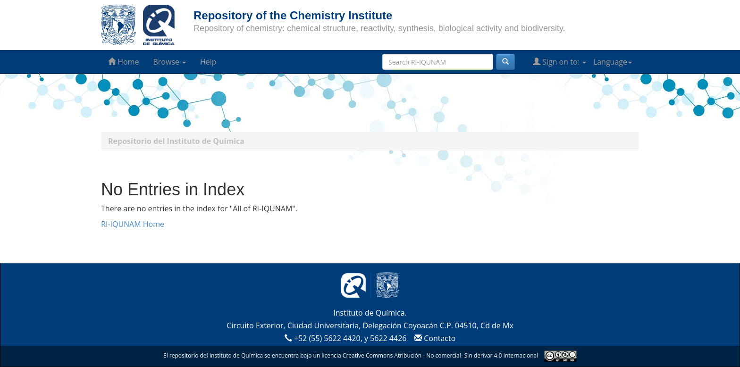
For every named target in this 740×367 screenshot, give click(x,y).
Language (612, 62)
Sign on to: (559, 62)
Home (123, 62)
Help (208, 62)
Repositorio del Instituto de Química (176, 141)
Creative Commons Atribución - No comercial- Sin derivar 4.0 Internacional (440, 355)
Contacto (433, 338)
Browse (169, 62)
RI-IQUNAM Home (132, 224)
